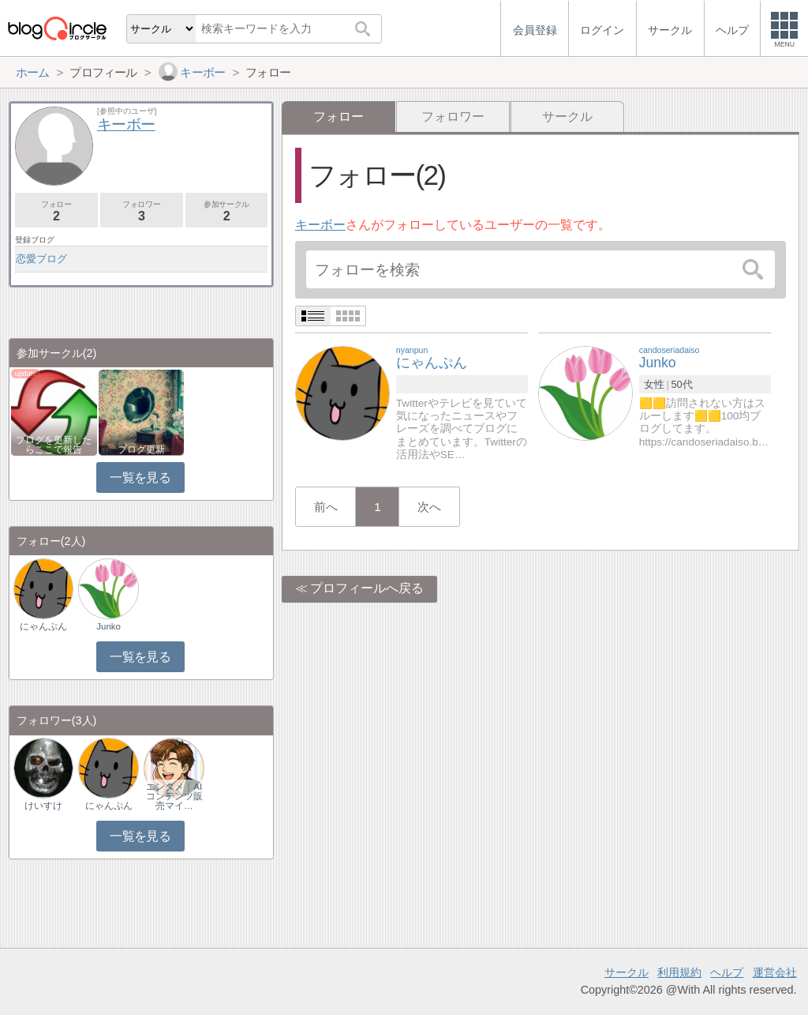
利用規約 (679, 972)
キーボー (320, 224)
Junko (108, 626)
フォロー (56, 211)
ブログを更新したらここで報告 (54, 444)
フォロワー (452, 116)
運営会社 (775, 972)
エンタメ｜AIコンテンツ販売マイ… (174, 796)
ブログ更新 (141, 449)
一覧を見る (140, 477)
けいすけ (43, 805)
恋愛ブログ (41, 259)
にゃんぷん (43, 626)
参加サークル (226, 211)
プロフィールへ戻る (367, 588)
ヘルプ (726, 972)
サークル (567, 116)
